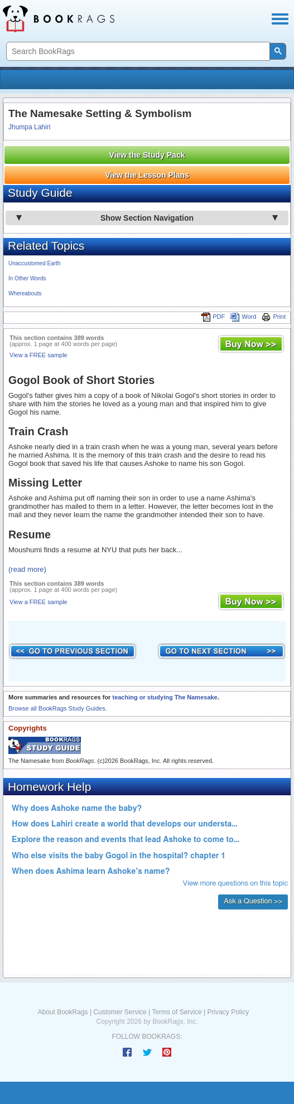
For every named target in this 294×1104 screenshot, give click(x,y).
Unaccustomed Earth (34, 263)
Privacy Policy (228, 1012)
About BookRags (63, 1012)
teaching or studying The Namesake (164, 697)
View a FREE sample (38, 355)
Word (243, 316)
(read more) (27, 569)
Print (274, 316)
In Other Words (27, 278)
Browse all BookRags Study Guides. (57, 708)
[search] (137, 51)
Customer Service (119, 1012)
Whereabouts (24, 293)
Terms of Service (176, 1012)
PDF (213, 316)
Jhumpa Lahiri (29, 127)
